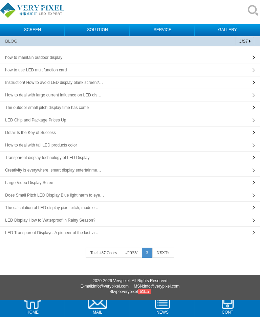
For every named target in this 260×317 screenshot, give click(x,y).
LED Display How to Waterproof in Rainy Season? (50, 220)
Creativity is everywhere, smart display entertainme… (53, 170)
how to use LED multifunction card (36, 70)
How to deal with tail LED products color (41, 145)
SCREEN (32, 29)
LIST (243, 41)
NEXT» (163, 252)
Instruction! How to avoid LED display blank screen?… (54, 82)
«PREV (131, 252)
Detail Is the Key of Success (30, 132)
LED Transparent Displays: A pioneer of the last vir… (52, 232)
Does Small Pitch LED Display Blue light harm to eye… (54, 195)
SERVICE (162, 29)
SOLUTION (97, 29)
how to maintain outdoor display (33, 57)
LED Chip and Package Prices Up (35, 120)
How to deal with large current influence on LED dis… (53, 95)
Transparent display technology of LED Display (47, 157)
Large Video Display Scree (29, 182)
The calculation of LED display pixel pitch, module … (52, 207)
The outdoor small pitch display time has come (47, 107)
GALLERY (227, 29)
